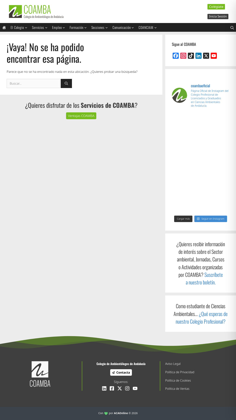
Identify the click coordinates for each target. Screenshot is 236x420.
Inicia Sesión (218, 16)
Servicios (41, 27)
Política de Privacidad (179, 372)
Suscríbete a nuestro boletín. (204, 278)
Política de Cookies (178, 380)
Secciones (100, 27)
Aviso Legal (173, 364)
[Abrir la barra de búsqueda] (232, 27)
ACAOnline (121, 413)
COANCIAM (149, 27)
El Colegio (20, 27)
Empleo (60, 27)
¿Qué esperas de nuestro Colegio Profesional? (202, 317)
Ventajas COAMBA (81, 116)
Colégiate (216, 6)
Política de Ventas (177, 389)
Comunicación (124, 27)
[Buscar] (66, 83)
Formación (79, 27)
